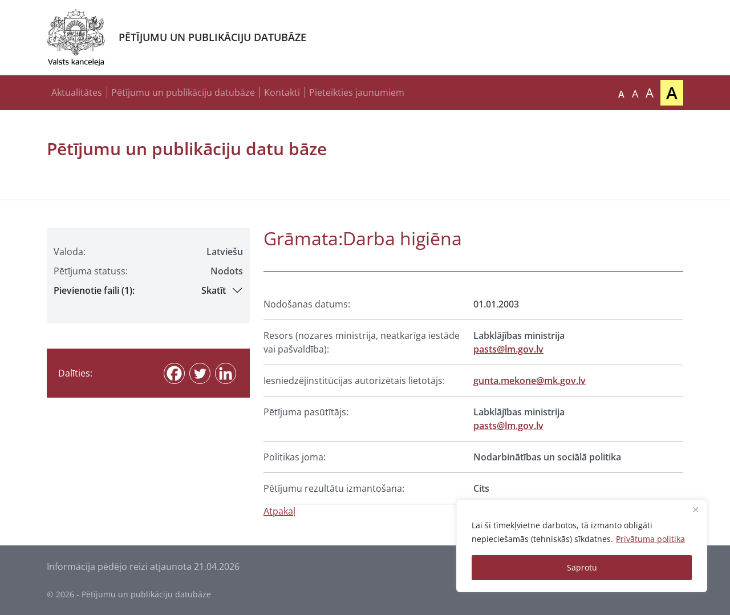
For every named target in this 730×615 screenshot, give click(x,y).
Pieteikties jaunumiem (356, 92)
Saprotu (582, 567)
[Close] (695, 509)
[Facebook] (174, 373)
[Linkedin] (225, 373)
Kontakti (282, 92)
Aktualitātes (76, 92)
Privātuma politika (650, 538)
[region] (581, 546)
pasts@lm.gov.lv (508, 349)
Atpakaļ (279, 511)
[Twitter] (199, 373)
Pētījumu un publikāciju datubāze (183, 92)
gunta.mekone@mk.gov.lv (529, 380)
